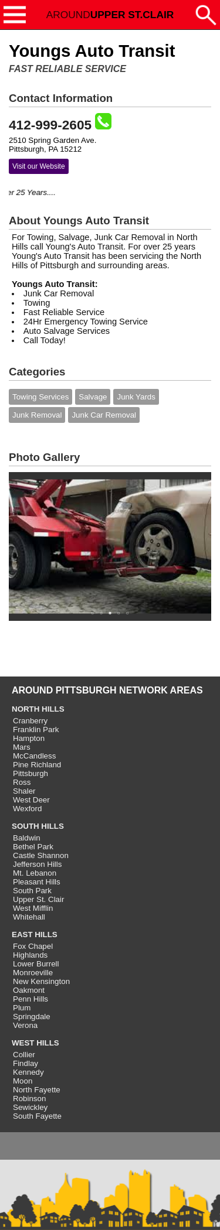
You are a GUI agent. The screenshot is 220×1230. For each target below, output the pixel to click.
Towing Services (40, 396)
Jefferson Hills (37, 864)
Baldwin (26, 837)
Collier (24, 1054)
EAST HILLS (34, 934)
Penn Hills (30, 999)
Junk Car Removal (104, 415)
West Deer (31, 799)
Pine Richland (37, 764)
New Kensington (41, 981)
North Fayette (36, 1089)
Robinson (29, 1098)
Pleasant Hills (36, 881)
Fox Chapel (33, 946)
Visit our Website (38, 166)
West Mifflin (33, 908)
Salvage (93, 396)
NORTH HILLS (38, 709)
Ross (22, 782)
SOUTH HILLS (38, 826)
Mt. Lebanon (34, 873)
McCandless (34, 755)
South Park (32, 890)
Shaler (24, 791)
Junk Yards (136, 396)
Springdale (31, 1016)
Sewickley (30, 1107)
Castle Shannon (41, 855)
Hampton (29, 738)
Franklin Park (36, 729)
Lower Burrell (36, 963)
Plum (22, 1007)
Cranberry (30, 720)
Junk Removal (37, 415)
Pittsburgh (30, 773)
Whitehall (29, 917)
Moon (22, 1081)
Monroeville (33, 972)
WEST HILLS (35, 1042)
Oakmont (29, 990)
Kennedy (28, 1072)
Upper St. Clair (38, 899)
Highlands (30, 955)
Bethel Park (33, 846)
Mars (22, 747)
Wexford (27, 808)
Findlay (25, 1063)
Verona (25, 1025)
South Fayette (37, 1116)
